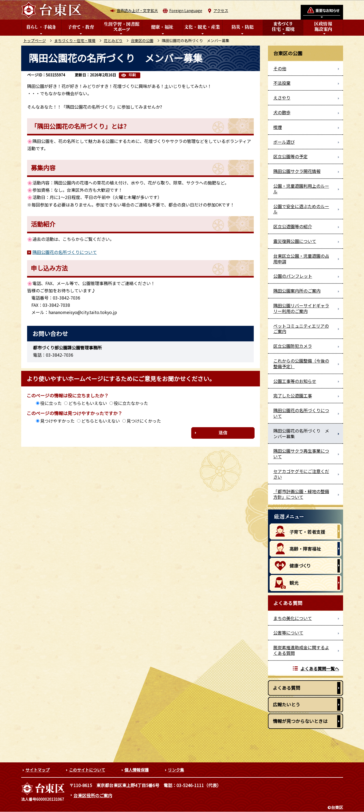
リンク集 (176, 770)
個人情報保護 (136, 770)
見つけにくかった (144, 421)
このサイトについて (87, 770)
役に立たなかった (131, 403)
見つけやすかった (57, 421)
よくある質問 (286, 687)
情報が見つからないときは (300, 721)
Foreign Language (185, 10)
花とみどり (113, 40)
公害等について (288, 632)
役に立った (51, 403)
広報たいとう (286, 704)
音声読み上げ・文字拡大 (137, 10)
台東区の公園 (142, 40)
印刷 (132, 75)
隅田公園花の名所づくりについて (64, 252)
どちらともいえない (87, 403)
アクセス (221, 10)
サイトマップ (37, 770)
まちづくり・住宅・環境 (74, 40)
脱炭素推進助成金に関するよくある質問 (301, 650)
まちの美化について (292, 618)
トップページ (34, 40)
